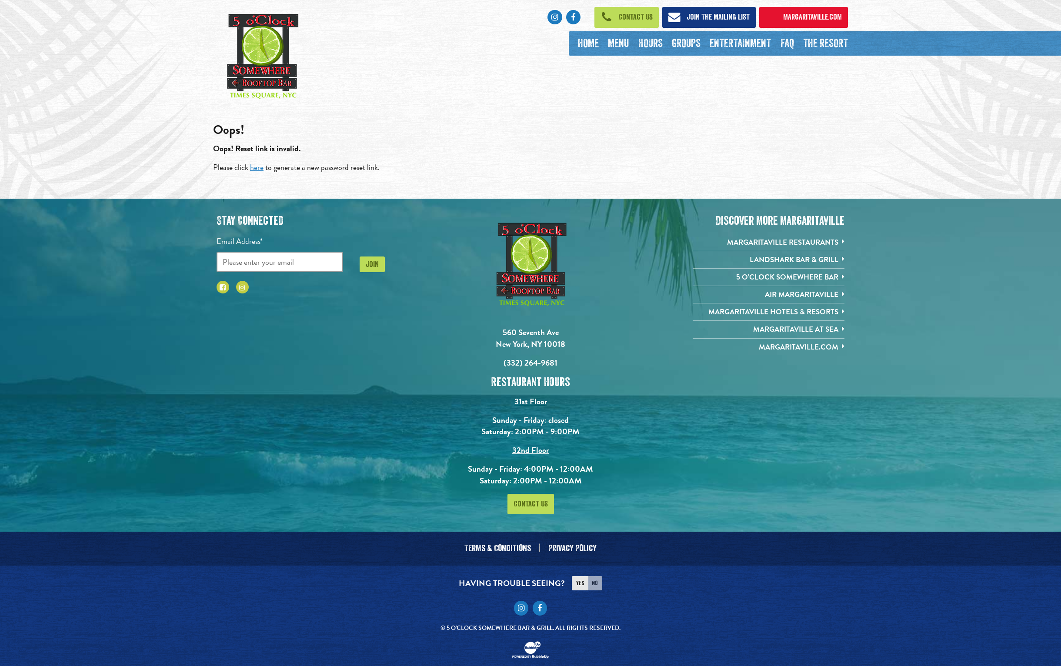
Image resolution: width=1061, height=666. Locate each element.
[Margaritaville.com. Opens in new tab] (768, 351)
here (257, 167)
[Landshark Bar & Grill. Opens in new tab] (768, 261)
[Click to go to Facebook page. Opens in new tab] (573, 17)
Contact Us (531, 504)
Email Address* (240, 241)
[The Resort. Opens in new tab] (825, 43)
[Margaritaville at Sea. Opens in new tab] (768, 333)
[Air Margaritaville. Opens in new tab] (768, 297)
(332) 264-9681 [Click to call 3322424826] (530, 362)
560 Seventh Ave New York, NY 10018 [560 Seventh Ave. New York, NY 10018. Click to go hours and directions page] (530, 338)
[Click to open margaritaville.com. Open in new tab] (803, 17)
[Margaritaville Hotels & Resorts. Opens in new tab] (768, 315)
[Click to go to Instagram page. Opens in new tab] (554, 17)
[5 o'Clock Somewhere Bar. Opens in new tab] (768, 279)
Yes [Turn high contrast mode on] (580, 579)
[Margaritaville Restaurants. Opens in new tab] (768, 243)
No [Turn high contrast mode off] (595, 579)
